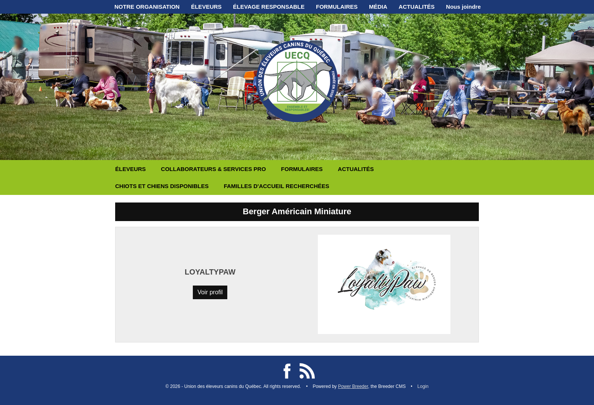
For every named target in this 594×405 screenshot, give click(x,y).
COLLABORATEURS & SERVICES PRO (213, 169)
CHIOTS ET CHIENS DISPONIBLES (162, 186)
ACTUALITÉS (417, 6)
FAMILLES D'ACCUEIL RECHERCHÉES (276, 186)
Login (422, 386)
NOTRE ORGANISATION (147, 6)
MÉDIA (378, 6)
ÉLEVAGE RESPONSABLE (269, 6)
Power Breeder (353, 386)
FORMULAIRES (337, 6)
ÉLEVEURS (206, 6)
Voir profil (210, 292)
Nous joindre (463, 6)
